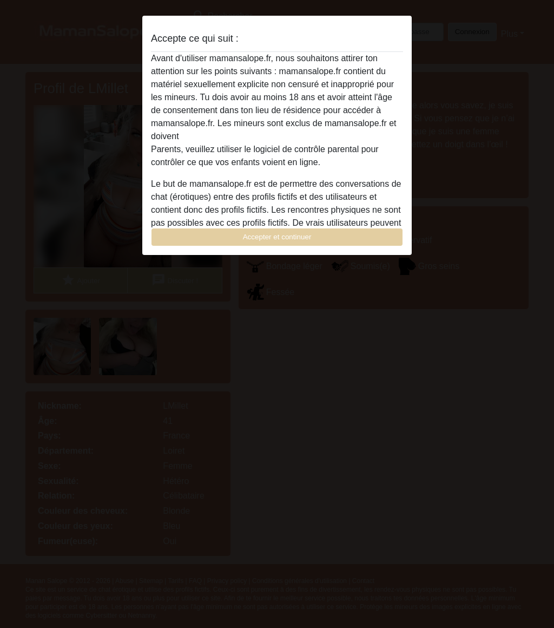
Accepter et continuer (277, 237)
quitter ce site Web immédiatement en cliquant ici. (276, 136)
